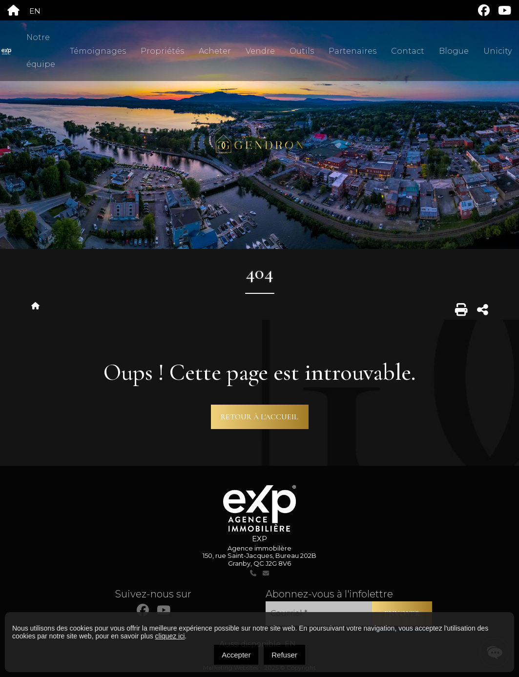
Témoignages (98, 51)
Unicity (497, 51)
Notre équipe (40, 51)
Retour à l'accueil (259, 417)
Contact (407, 51)
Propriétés (162, 51)
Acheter (215, 51)
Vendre (260, 51)
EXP (259, 538)
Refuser (284, 655)
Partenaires (352, 51)
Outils (302, 51)
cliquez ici (170, 636)
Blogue (454, 51)
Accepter (236, 655)
